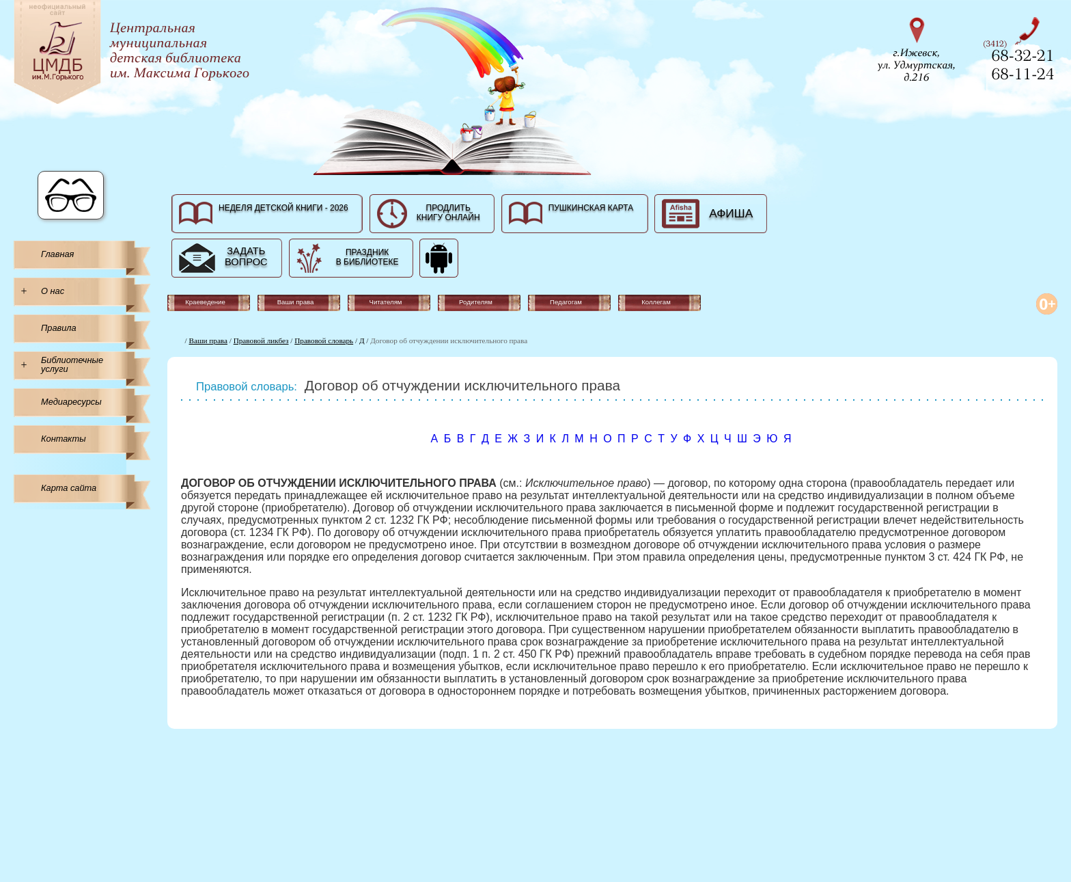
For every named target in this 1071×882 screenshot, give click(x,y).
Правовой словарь (323, 340)
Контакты (63, 438)
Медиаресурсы (71, 402)
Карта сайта (68, 488)
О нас (52, 291)
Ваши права (208, 340)
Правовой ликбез (261, 340)
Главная (57, 254)
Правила (58, 328)
